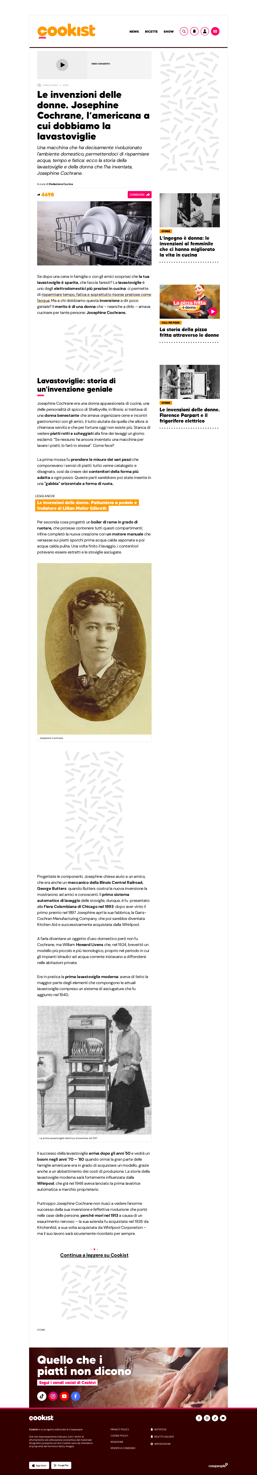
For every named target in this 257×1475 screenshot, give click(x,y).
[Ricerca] (184, 31)
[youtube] (64, 1396)
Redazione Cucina (61, 184)
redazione (117, 1442)
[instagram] (53, 1396)
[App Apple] (39, 1465)
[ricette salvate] (189, 1436)
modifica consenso (123, 1448)
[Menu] (215, 31)
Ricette (151, 31)
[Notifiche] (194, 31)
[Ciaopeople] (218, 1465)
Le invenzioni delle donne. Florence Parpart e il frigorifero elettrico (190, 415)
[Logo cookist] (66, 31)
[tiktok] (41, 1396)
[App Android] (61, 1465)
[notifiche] (189, 1429)
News (134, 31)
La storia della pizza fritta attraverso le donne (189, 332)
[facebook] (75, 1396)
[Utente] (205, 31)
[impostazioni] (189, 1444)
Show (169, 31)
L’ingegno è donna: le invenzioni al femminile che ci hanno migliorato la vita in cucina (187, 246)
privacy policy (120, 1429)
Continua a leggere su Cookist (94, 1255)
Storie (41, 1329)
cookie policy (119, 1435)
